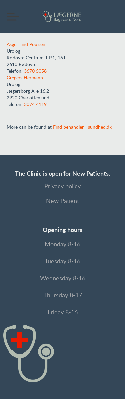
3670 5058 (35, 71)
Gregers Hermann (25, 78)
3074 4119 (35, 104)
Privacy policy (62, 187)
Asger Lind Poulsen (26, 44)
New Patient (62, 201)
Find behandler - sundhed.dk (82, 127)
